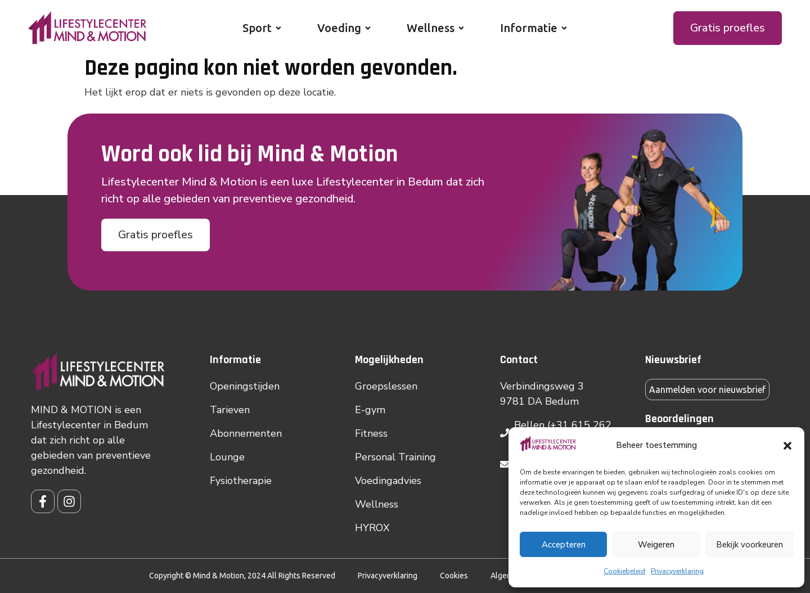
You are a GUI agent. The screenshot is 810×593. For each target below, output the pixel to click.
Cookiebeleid (624, 571)
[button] (787, 445)
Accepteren (564, 544)
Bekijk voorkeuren (749, 544)
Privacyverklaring (677, 571)
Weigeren (656, 544)
